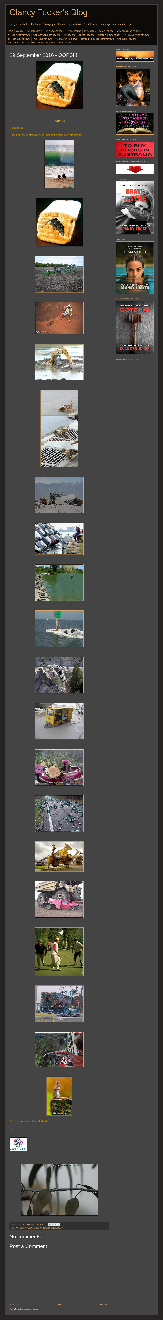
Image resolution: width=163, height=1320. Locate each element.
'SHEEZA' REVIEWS (86, 35)
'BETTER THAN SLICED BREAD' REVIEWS (97, 39)
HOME (10, 31)
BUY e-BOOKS (90, 31)
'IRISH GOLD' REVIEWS (42, 39)
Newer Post (14, 1304)
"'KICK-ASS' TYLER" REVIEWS (137, 35)
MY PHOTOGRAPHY (34, 31)
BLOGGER (30, 1228)
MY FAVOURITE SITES (55, 31)
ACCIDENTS (21, 1228)
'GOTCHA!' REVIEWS (16, 43)
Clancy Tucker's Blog (49, 12)
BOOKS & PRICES (106, 31)
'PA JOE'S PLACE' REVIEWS (19, 35)
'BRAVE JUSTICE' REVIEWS (62, 43)
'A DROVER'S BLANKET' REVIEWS (46, 35)
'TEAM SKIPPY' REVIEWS (38, 43)
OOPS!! (53, 1228)
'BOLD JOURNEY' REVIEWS (19, 39)
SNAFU (60, 1228)
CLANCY (19, 31)
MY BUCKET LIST (74, 31)
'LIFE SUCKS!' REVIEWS (126, 39)
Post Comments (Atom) (29, 1309)
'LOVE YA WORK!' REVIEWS (66, 39)
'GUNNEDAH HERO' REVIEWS (129, 31)
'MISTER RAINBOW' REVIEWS (110, 35)
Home (59, 1304)
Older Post (104, 1304)
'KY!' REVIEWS (69, 35)
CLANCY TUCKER (42, 1228)
